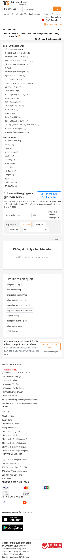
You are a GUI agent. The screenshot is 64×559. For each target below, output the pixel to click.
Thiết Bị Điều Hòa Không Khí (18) (18, 53)
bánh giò (14, 14)
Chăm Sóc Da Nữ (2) (13, 102)
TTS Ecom (6, 479)
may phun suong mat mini (17, 305)
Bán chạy (14, 229)
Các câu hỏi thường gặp (12, 376)
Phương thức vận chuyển (12, 392)
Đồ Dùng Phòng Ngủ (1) (14, 106)
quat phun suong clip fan (17, 321)
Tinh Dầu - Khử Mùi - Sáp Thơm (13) (19, 61)
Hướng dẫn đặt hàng (10, 384)
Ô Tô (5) (8, 68)
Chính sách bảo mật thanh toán (15, 439)
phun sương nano (14, 326)
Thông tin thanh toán (10, 428)
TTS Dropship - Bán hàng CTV (14, 467)
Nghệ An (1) (9, 178)
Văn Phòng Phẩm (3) (13, 87)
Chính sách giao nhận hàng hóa (15, 451)
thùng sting (55, 14)
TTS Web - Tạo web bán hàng (14, 471)
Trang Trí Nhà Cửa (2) (13, 98)
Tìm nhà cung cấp (49, 195)
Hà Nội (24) (9, 145)
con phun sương (14, 290)
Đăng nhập (56, 17)
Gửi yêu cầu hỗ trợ (10, 380)
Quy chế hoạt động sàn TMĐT (14, 459)
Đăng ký (54, 20)
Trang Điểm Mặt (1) (12, 117)
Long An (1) (9, 175)
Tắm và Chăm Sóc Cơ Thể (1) (16, 121)
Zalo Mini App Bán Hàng (12, 475)
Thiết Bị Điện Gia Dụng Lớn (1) (17, 132)
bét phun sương (13, 284)
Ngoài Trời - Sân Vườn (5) (15, 76)
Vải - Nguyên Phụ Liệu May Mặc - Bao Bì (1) (22, 125)
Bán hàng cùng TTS (52, 24)
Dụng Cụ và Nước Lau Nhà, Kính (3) (19, 83)
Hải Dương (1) (10, 171)
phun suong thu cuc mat (17, 300)
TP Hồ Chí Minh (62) (13, 141)
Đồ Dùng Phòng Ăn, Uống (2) (16, 95)
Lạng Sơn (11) (10, 148)
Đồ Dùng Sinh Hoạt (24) (14, 49)
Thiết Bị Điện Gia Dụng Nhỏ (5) (17, 72)
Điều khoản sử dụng (10, 424)
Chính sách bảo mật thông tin (14, 443)
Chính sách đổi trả (9, 396)
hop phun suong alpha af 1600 (19, 310)
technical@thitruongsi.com (27, 403)
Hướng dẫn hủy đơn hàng (13, 388)
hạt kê (6, 14)
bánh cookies (34, 14)
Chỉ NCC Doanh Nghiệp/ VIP (54, 215)
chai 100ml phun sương (17, 295)
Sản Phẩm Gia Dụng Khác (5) (16, 64)
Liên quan (26, 224)
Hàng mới (40, 224)
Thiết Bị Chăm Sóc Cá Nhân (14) (17, 57)
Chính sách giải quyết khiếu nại (15, 447)
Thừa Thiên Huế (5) (12, 152)
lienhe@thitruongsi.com (28, 400)
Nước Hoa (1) (10, 113)
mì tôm (45, 14)
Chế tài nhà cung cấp (11, 431)
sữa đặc (23, 14)
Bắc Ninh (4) (9, 156)
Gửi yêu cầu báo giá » (50, 346)
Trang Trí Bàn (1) (11, 110)
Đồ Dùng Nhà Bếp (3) (13, 79)
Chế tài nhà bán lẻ (9, 435)
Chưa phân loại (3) (12, 91)
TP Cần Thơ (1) (11, 186)
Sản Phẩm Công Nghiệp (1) (15, 129)
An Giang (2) (10, 160)
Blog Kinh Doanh (9, 416)
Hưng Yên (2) (10, 163)
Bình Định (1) (10, 167)
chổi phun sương (14, 331)
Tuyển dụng (7, 420)
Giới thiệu (6, 412)
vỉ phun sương (13, 316)
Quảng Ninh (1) (11, 182)
